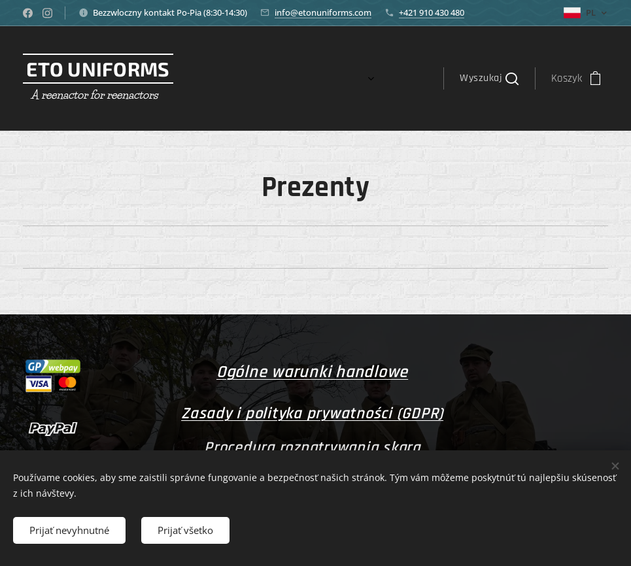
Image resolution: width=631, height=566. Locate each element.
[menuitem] (345, 78)
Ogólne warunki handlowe (312, 372)
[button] (489, 78)
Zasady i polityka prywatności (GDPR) (312, 413)
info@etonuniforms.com (323, 12)
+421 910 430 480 (431, 12)
